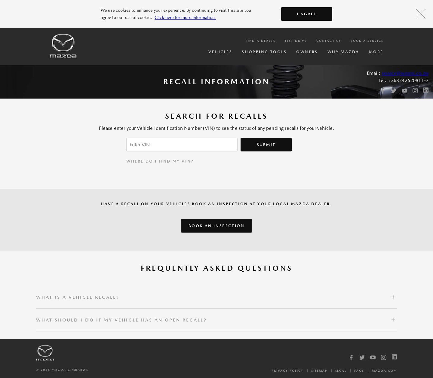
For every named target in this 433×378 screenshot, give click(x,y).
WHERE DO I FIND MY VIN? (160, 161)
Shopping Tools (264, 52)
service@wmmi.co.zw (405, 73)
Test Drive (296, 40)
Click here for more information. (185, 17)
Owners (307, 52)
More (376, 52)
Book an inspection (217, 226)
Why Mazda (343, 52)
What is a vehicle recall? (77, 297)
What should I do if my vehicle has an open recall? (121, 319)
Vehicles (220, 52)
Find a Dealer (260, 40)
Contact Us (328, 40)
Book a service (367, 40)
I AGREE (307, 14)
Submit (266, 144)
